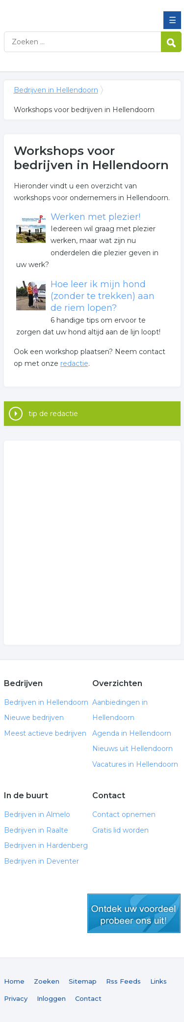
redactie (74, 363)
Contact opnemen (124, 814)
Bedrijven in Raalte (36, 830)
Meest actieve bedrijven (45, 733)
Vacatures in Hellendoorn (135, 764)
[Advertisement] (92, 543)
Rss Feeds (123, 981)
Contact (88, 998)
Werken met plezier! (95, 216)
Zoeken (46, 981)
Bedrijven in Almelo (37, 814)
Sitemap (83, 981)
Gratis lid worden (120, 830)
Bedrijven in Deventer (41, 861)
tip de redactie (53, 413)
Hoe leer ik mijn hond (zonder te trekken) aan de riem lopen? (103, 296)
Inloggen (51, 998)
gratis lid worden (134, 913)
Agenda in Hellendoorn (131, 733)
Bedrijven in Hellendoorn (75, 11)
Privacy (15, 998)
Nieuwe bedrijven (34, 717)
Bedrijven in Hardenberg (46, 845)
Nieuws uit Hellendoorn (132, 748)
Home (14, 981)
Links (158, 981)
